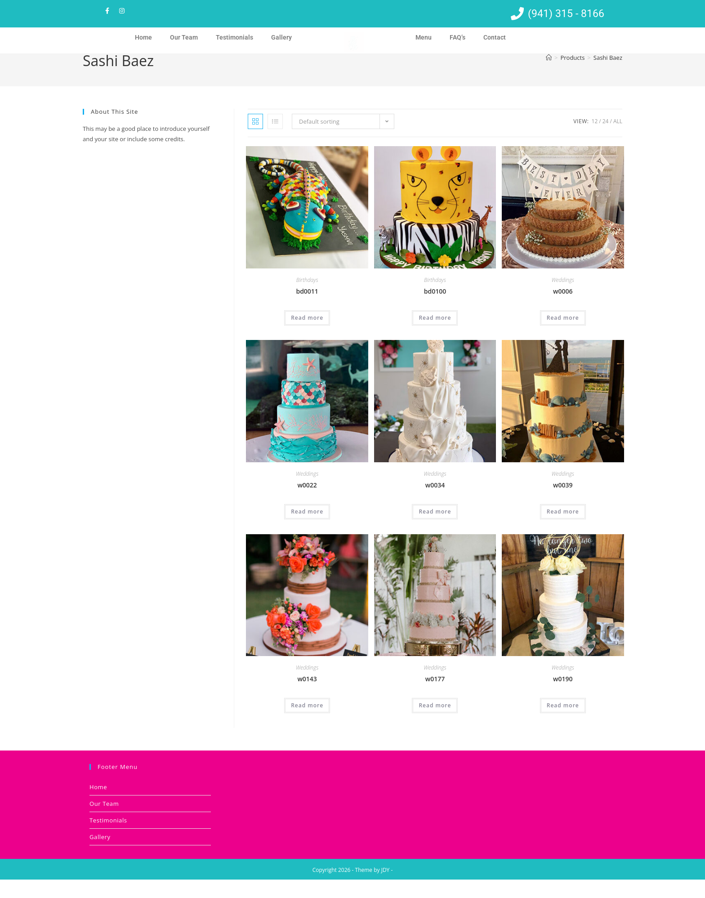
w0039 (562, 503)
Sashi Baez (607, 76)
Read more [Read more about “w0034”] (435, 530)
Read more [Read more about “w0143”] (307, 724)
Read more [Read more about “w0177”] (435, 724)
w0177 (435, 697)
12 (595, 139)
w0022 (307, 503)
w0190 (562, 697)
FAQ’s (457, 37)
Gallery (281, 37)
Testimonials (234, 37)
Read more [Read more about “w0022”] (307, 530)
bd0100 (435, 309)
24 (605, 139)
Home (143, 37)
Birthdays (307, 298)
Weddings (563, 298)
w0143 (307, 697)
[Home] (549, 76)
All (617, 139)
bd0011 (307, 309)
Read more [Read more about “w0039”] (563, 530)
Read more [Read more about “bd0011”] (307, 336)
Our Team (184, 37)
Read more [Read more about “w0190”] (563, 724)
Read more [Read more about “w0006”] (563, 336)
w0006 (562, 309)
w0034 (435, 503)
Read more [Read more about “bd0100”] (435, 336)
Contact (494, 37)
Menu (423, 37)
